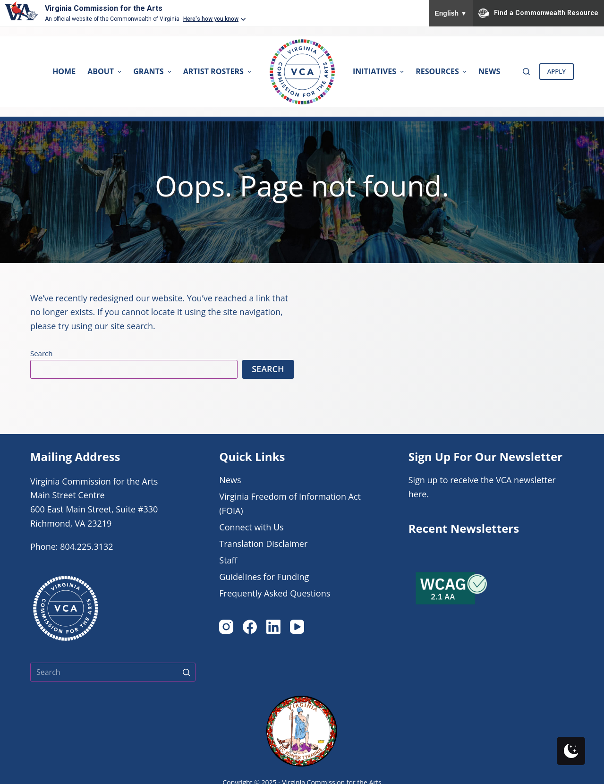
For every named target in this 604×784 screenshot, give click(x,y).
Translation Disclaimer (263, 543)
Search (41, 353)
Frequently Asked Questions (274, 593)
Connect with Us (251, 527)
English (450, 13)
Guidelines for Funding (264, 576)
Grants (153, 71)
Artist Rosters (218, 71)
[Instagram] (226, 627)
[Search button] (186, 672)
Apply (556, 71)
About (105, 71)
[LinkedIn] (273, 627)
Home (64, 71)
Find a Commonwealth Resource (538, 13)
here (417, 494)
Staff (228, 560)
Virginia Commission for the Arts (103, 8)
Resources (442, 71)
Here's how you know (210, 19)
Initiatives (379, 71)
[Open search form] (526, 71)
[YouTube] (297, 627)
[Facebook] (250, 627)
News (489, 71)
